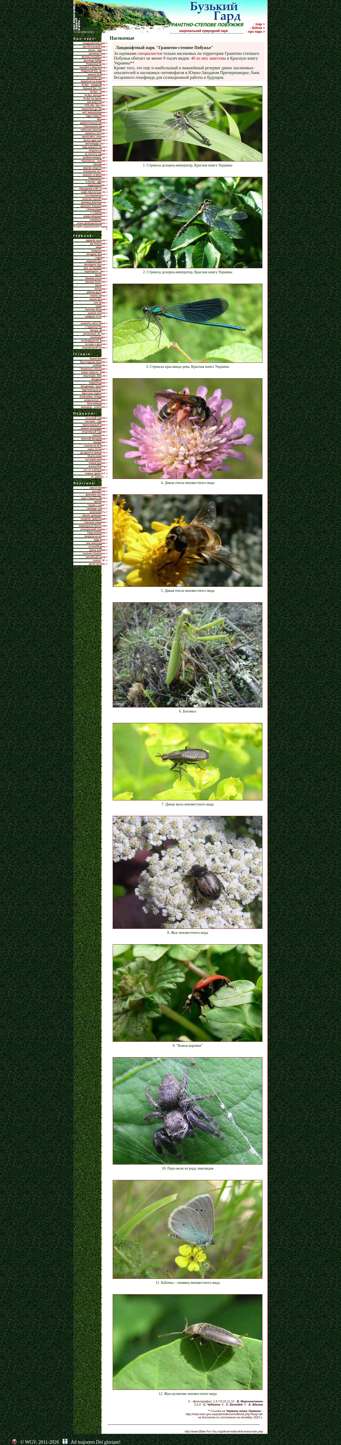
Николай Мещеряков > (94, 438)
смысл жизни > (99, 487)
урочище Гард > (98, 53)
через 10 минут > (97, 449)
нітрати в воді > (98, 150)
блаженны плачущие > (94, 369)
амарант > (102, 247)
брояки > (102, 119)
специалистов (149, 53)
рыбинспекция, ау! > (95, 157)
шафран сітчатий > (96, 316)
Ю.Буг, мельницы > (96, 95)
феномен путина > (97, 494)
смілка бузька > (98, 299)
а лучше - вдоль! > (96, 181)
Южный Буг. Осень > (95, 88)
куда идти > (100, 539)
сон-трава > (100, 302)
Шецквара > (101, 442)
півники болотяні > (96, 281)
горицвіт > (101, 257)
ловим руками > (97, 463)
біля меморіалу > (97, 403)
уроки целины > (97, 564)
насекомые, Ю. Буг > (95, 333)
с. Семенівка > (99, 212)
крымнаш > (100, 501)
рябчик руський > (97, 292)
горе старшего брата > (94, 498)
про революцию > (96, 543)
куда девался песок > (94, 147)
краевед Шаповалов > (94, 202)
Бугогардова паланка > (94, 362)
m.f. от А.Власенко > (95, 470)
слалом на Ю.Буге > (95, 445)
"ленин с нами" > (97, 505)
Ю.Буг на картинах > (95, 98)
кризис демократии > (95, 515)
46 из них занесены (208, 58)
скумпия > (101, 306)
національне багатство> (93, 525)
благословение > (97, 456)
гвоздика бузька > (97, 254)
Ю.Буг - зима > (98, 91)
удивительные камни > (93, 122)
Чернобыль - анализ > (94, 161)
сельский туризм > (96, 418)
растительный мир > (95, 46)
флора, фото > (99, 330)
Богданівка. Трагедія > (94, 386)
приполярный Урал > (94, 425)
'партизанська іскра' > (95, 389)
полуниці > (101, 288)
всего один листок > (96, 140)
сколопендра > (99, 337)
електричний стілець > (93, 529)
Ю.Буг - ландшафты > (95, 84)
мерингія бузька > (97, 261)
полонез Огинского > (95, 553)
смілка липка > (99, 295)
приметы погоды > (96, 133)
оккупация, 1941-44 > (95, 376)
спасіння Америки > (96, 522)
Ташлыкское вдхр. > (96, 126)
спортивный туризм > (94, 431)
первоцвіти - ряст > (95, 271)
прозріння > (101, 164)
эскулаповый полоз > (94, 347)
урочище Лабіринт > (96, 60)
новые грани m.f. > (96, 473)
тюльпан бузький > (96, 309)
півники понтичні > (96, 278)
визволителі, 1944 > (96, 400)
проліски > (101, 275)
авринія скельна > (96, 240)
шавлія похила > (98, 313)
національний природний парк (211, 31)
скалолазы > (99, 435)
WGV (30, 1442)
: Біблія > (257, 28)
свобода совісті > (97, 508)
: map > (259, 24)
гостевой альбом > (96, 459)
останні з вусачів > (96, 344)
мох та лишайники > (95, 268)
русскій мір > (100, 491)
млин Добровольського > (92, 223)
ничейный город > (96, 557)
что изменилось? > (96, 195)
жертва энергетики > (95, 167)
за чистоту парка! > (96, 154)
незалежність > (98, 512)
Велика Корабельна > (94, 57)
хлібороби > (100, 365)
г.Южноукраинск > (96, 209)
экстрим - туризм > (96, 421)
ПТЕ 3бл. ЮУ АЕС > (96, 105)
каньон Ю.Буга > (98, 74)
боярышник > (99, 250)
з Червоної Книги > (96, 326)
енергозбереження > (95, 216)
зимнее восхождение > (93, 428)
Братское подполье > (95, 393)
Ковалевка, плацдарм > (93, 396)
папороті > (101, 285)
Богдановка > (100, 379)
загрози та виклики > (95, 174)
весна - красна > (98, 50)
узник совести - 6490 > (94, 372)
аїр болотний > (99, 243)
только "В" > (99, 560)
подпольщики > (98, 382)
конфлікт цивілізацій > (94, 519)
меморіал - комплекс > (94, 407)
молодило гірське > (95, 264)
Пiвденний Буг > (98, 178)
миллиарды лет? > (96, 143)
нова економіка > (97, 532)
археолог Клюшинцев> (93, 206)
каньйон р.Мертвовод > (94, 67)
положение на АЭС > (95, 171)
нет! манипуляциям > (95, 112)
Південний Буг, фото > (94, 71)
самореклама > (98, 219)
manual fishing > (97, 466)
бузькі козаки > (99, 358)
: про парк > (255, 32)
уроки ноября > (98, 550)
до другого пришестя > (94, 452)
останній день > (98, 546)
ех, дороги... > (99, 476)
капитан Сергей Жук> (95, 199)
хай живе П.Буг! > (97, 102)
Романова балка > (96, 64)
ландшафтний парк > (95, 43)
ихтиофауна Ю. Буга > (94, 340)
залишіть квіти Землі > (93, 323)
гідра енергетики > (96, 116)
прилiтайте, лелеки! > (94, 136)
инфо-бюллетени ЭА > (94, 192)
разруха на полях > (96, 536)
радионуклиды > (98, 185)
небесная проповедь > (94, 129)
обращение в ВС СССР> (93, 188)
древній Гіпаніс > (97, 77)
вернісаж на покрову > (94, 81)
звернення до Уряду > (95, 109)
